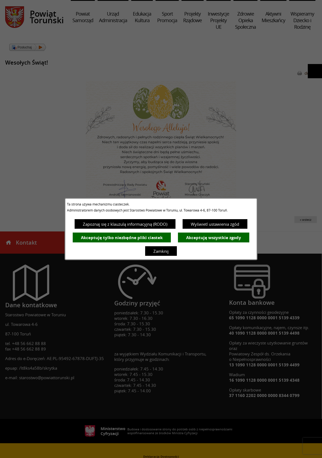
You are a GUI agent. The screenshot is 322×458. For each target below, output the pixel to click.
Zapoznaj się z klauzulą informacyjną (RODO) (125, 224)
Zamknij (161, 251)
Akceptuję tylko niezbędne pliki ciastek (122, 237)
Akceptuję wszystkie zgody (213, 237)
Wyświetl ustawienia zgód (215, 224)
